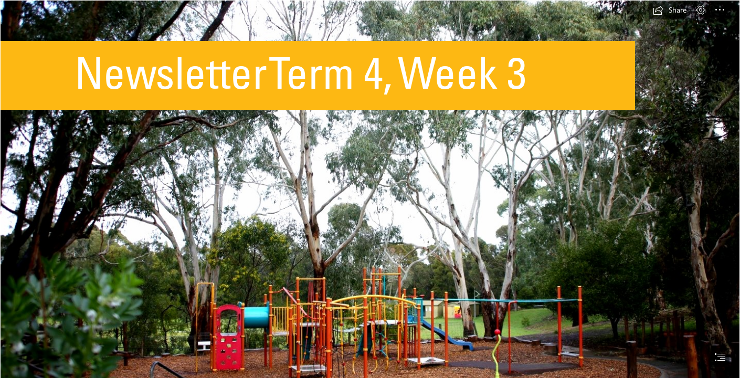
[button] (670, 10)
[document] (370, 189)
